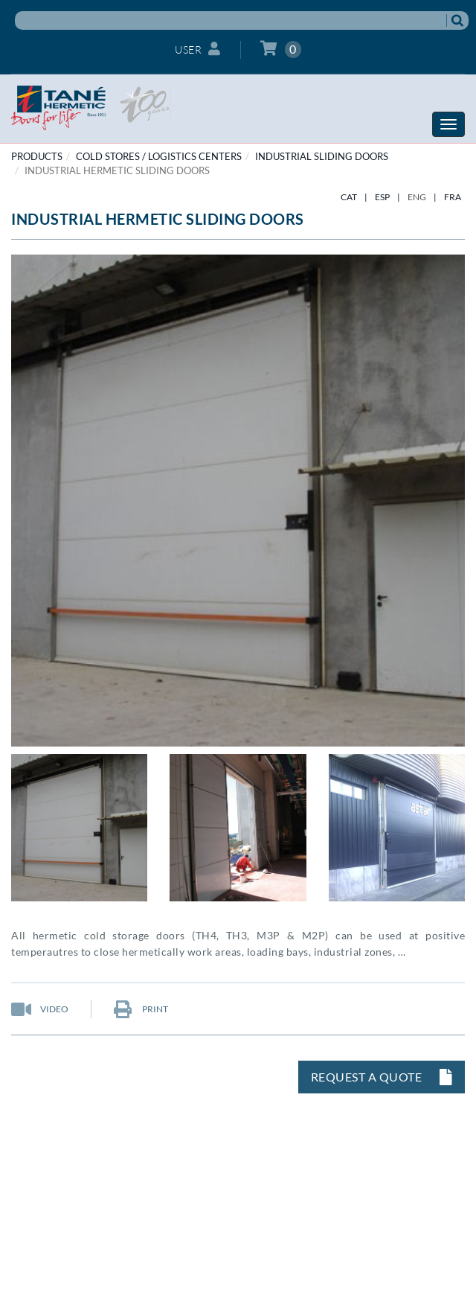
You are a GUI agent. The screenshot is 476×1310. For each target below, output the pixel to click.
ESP (382, 196)
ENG (417, 196)
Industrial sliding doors (321, 156)
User (198, 49)
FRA (452, 196)
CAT (349, 196)
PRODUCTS (36, 156)
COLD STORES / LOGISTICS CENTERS (159, 156)
